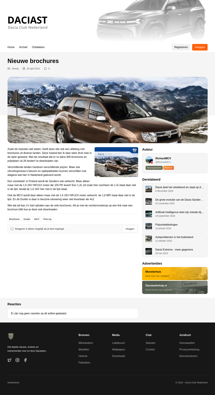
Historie (83, 356)
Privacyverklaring (189, 349)
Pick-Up (47, 219)
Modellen (84, 349)
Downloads (118, 356)
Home (11, 47)
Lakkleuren (118, 343)
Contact (150, 349)
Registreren (181, 47)
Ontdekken (38, 47)
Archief (23, 47)
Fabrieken (84, 362)
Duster (27, 219)
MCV (36, 219)
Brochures (14, 219)
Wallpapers (118, 349)
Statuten (151, 343)
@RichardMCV (163, 162)
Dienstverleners (188, 356)
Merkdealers (86, 343)
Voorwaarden (187, 343)
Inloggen (200, 47)
